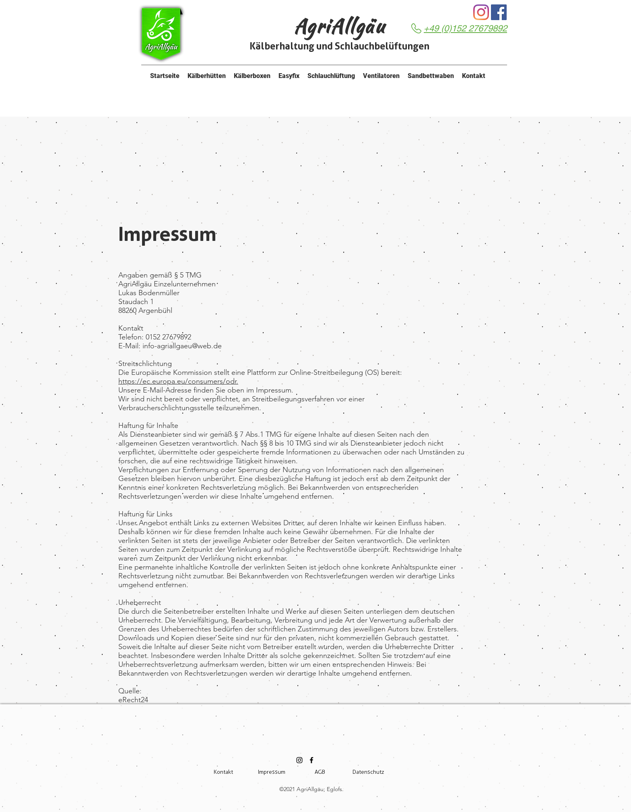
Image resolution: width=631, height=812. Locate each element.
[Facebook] (499, 12)
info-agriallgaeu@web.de (182, 345)
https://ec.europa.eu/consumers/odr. (178, 381)
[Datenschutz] (368, 772)
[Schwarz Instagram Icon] (299, 760)
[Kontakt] (223, 772)
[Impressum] (271, 772)
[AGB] (320, 772)
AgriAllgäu (339, 26)
